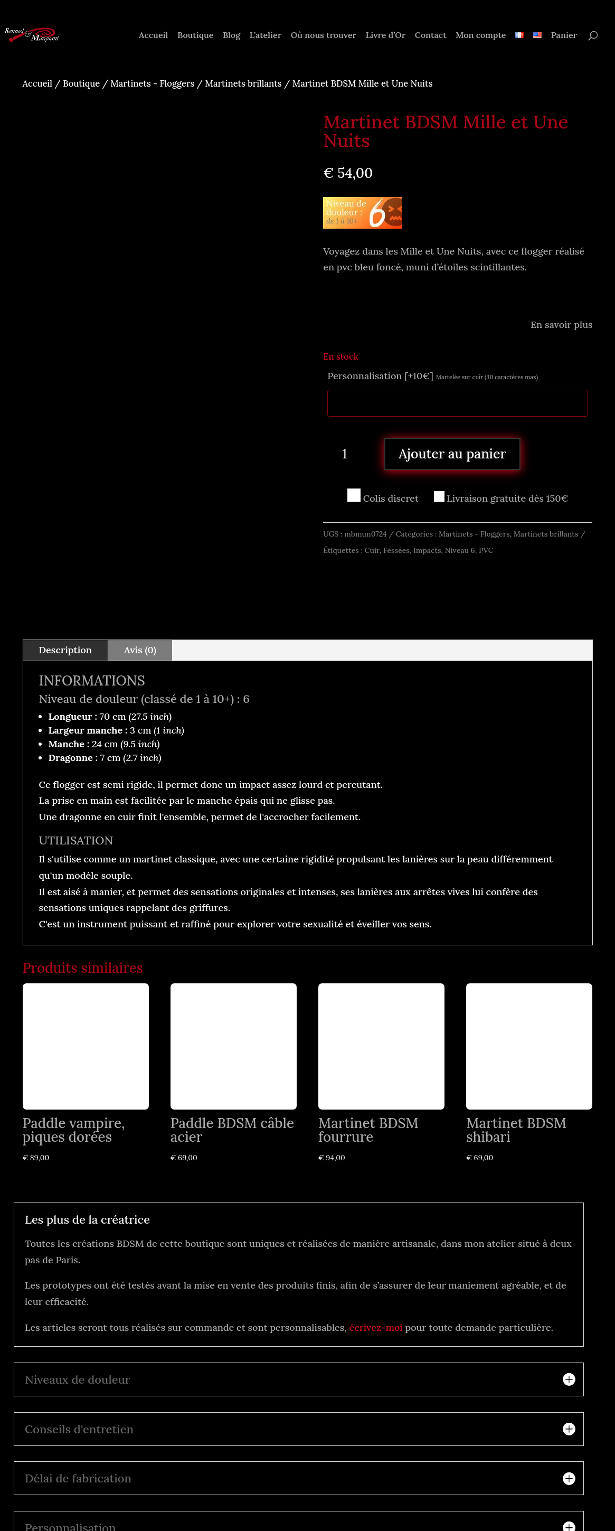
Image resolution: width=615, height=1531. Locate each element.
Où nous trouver (323, 35)
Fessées (396, 550)
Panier (564, 35)
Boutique (195, 35)
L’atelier (265, 35)
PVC (486, 550)
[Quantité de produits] (348, 454)
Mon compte (481, 35)
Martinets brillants (243, 83)
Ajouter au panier (452, 453)
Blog (231, 35)
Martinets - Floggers (152, 83)
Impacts (427, 550)
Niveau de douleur (88, 642)
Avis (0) (140, 593)
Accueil (153, 35)
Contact (431, 35)
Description (65, 593)
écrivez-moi (376, 1271)
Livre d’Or (385, 35)
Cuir (372, 550)
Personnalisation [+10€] (432, 376)
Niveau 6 (460, 550)
